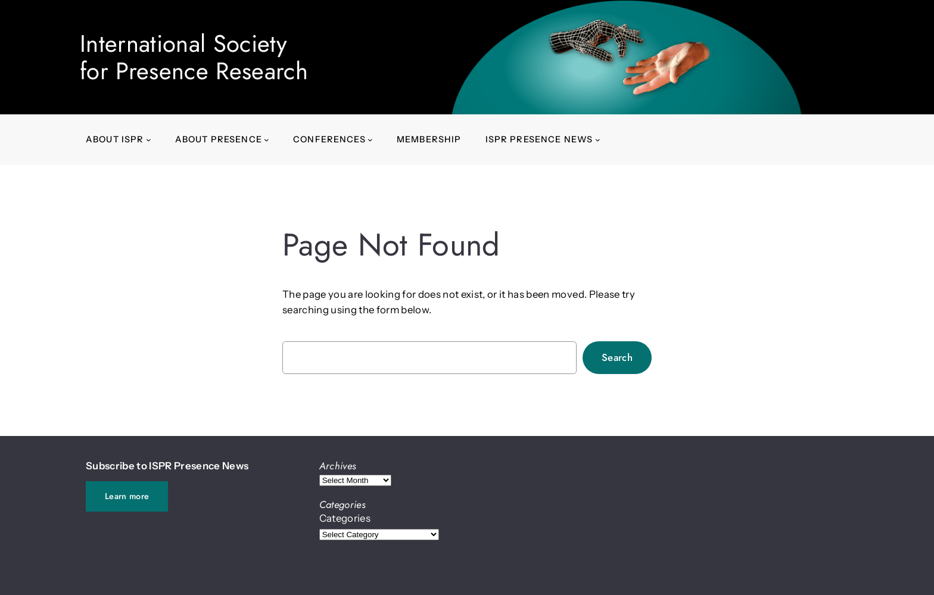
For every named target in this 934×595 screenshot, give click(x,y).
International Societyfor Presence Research (194, 57)
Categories (345, 518)
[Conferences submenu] (370, 139)
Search (617, 357)
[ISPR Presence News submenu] (597, 139)
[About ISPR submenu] (148, 139)
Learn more (127, 496)
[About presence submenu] (266, 139)
